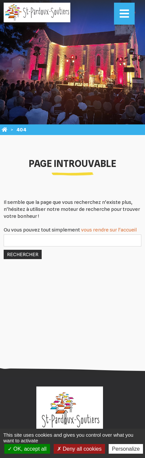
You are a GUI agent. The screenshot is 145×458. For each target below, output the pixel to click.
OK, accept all (27, 449)
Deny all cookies (79, 449)
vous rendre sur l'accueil (109, 230)
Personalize (126, 449)
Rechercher (22, 254)
